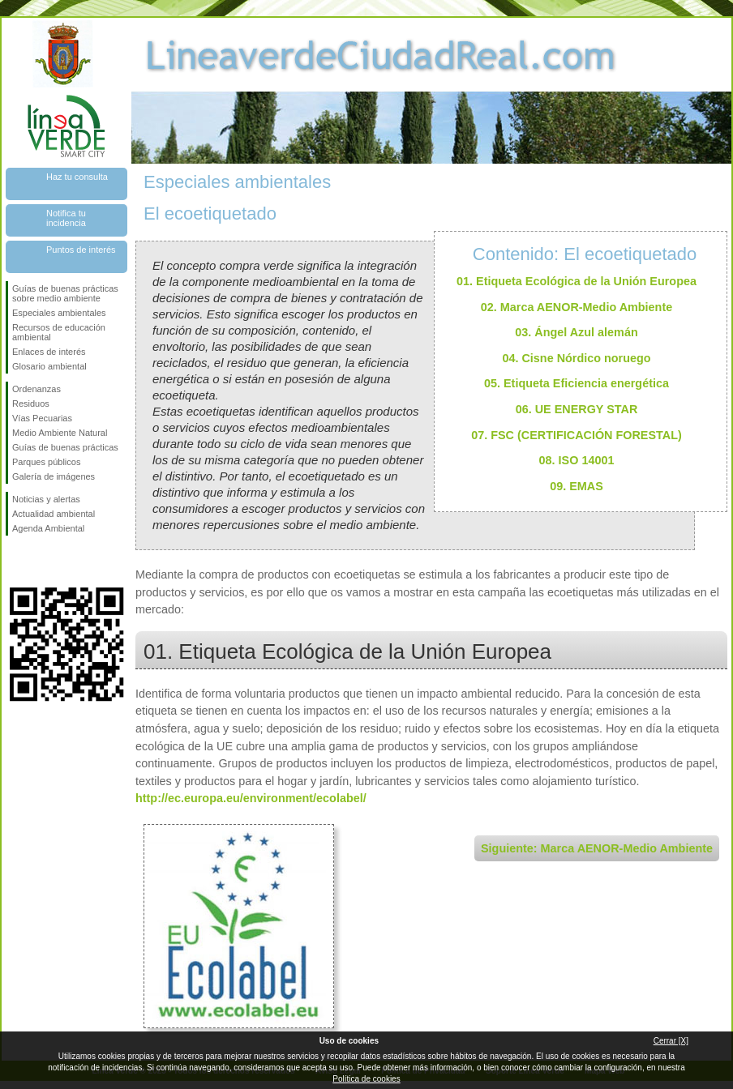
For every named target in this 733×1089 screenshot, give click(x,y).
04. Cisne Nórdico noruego (576, 358)
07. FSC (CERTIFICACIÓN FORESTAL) (576, 435)
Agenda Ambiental (48, 528)
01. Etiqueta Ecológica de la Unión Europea (577, 281)
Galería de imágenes (53, 476)
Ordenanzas (36, 389)
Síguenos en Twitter (42, 561)
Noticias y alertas (46, 499)
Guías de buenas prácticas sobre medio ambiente (65, 293)
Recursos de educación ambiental (58, 332)
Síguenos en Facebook (15, 561)
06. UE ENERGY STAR (577, 409)
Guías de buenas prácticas (65, 447)
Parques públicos (46, 462)
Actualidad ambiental (53, 514)
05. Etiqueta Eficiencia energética (576, 383)
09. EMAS (576, 486)
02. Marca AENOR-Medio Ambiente (576, 307)
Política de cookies (366, 1078)
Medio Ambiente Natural (59, 433)
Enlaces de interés (49, 352)
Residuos (30, 403)
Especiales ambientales (59, 313)
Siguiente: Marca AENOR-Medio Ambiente (597, 848)
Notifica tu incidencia (66, 218)
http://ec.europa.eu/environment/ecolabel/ (250, 798)
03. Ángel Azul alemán (576, 332)
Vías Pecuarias (42, 418)
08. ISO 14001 (577, 460)
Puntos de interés (81, 249)
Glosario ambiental (49, 366)
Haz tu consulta (77, 177)
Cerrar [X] (671, 1040)
